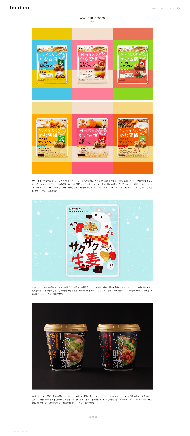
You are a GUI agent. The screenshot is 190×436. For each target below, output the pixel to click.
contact (172, 8)
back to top (92, 417)
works (155, 8)
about (163, 8)
